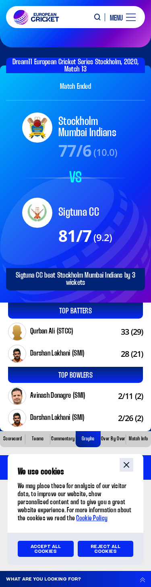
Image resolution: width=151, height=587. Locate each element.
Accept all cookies (46, 549)
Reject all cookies (105, 549)
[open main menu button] (120, 17)
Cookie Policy (92, 518)
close (126, 465)
